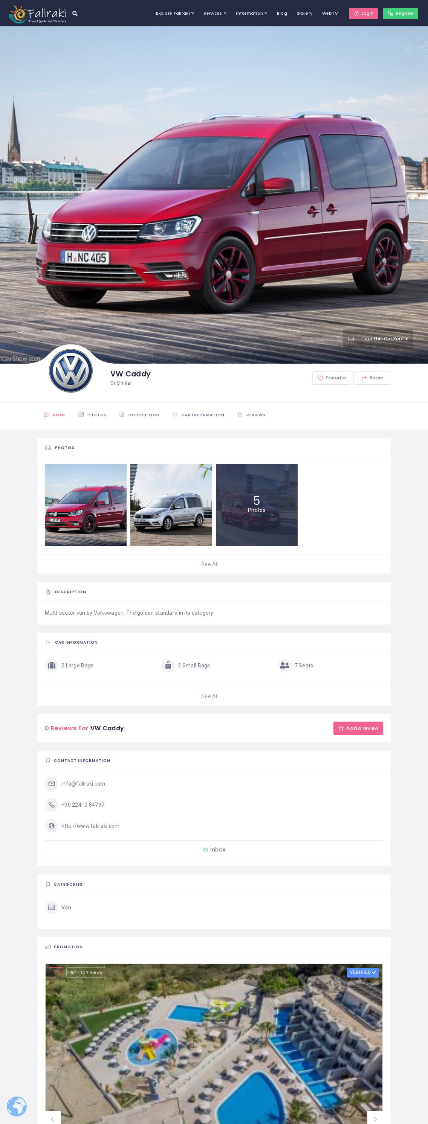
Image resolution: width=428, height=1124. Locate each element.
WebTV (327, 13)
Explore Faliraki (170, 13)
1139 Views (87, 972)
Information (247, 13)
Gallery (302, 13)
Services (210, 13)
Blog (279, 13)
